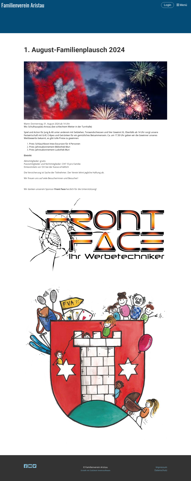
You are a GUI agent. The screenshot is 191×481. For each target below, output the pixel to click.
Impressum (161, 467)
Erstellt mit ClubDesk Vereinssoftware (95, 470)
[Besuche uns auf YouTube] (30, 466)
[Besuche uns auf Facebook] (26, 466)
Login (167, 5)
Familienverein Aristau (22, 5)
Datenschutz (161, 470)
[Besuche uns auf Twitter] (34, 466)
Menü (182, 5)
